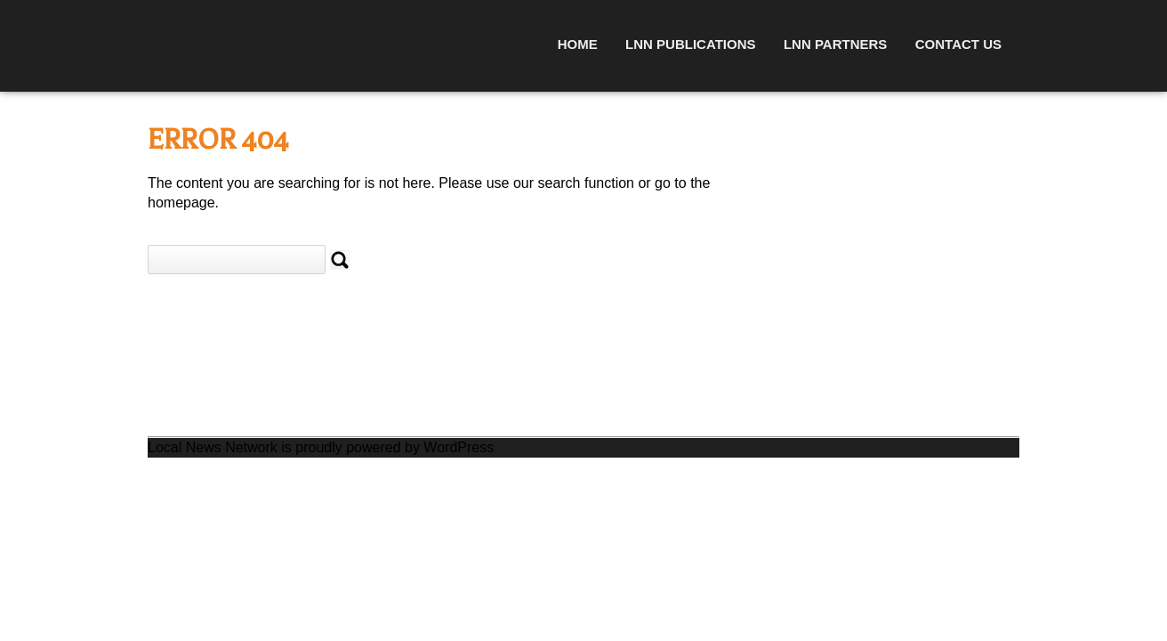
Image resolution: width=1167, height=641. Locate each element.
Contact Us (958, 44)
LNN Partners (835, 44)
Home (578, 44)
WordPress (458, 447)
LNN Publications (690, 44)
